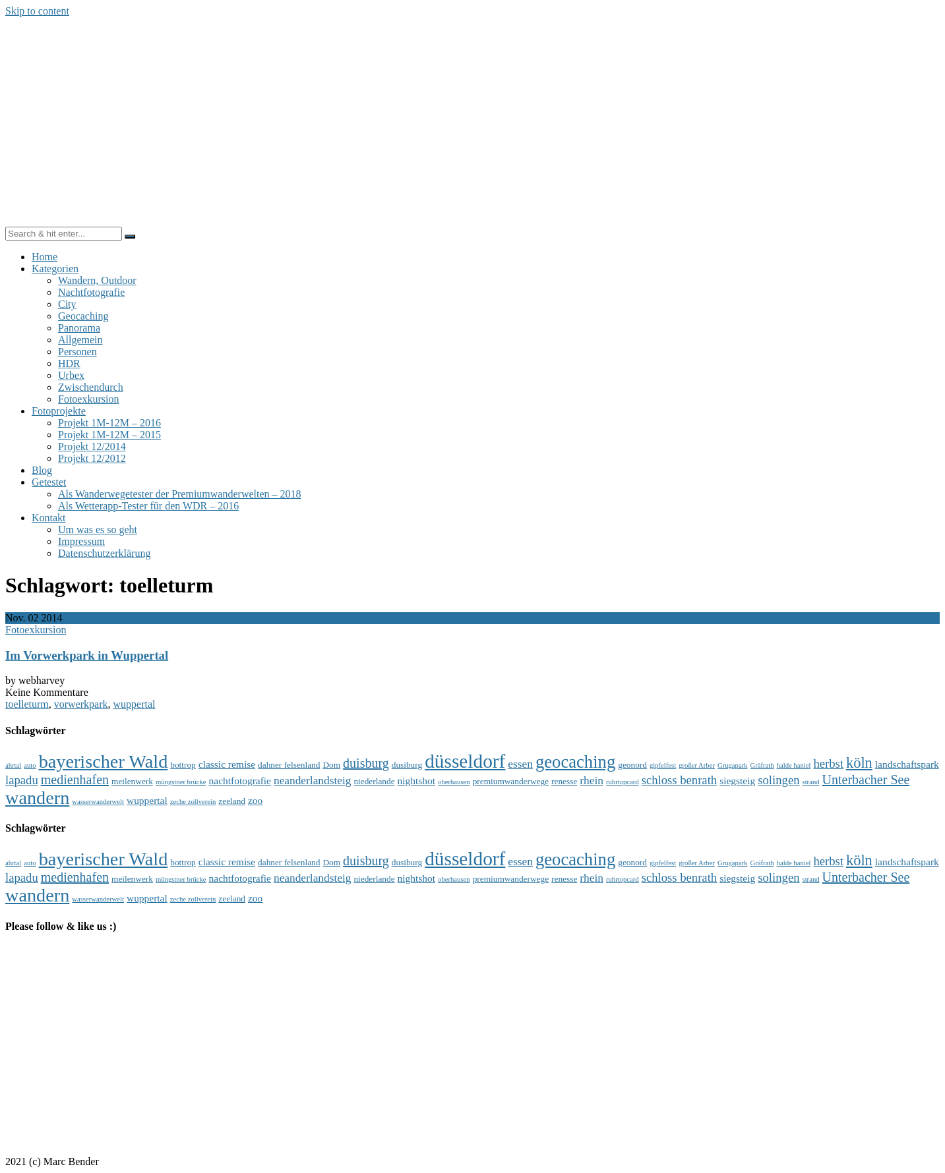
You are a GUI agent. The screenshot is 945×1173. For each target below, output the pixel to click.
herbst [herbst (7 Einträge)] (828, 763)
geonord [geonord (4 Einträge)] (632, 765)
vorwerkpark (81, 704)
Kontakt (49, 517)
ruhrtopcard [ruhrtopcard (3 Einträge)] (622, 782)
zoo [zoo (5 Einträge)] (255, 800)
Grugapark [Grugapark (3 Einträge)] (732, 765)
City (67, 304)
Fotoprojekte (59, 410)
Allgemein (80, 339)
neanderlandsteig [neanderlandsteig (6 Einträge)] (312, 780)
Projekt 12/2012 (92, 458)
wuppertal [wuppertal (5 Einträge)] (147, 800)
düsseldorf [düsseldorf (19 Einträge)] (465, 761)
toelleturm (27, 704)
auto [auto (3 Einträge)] (30, 765)
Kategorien (55, 268)
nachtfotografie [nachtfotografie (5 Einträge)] (240, 780)
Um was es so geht (97, 529)
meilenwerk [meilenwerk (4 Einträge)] (132, 781)
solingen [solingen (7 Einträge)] (778, 780)
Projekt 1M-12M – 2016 (109, 422)
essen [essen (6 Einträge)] (520, 764)
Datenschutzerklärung (104, 553)
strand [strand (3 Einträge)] (811, 782)
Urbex (71, 375)
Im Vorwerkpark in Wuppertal (86, 655)
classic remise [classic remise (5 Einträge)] (226, 764)
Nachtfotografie (91, 292)
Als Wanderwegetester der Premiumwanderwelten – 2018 (179, 494)
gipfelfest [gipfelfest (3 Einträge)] (663, 765)
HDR (69, 363)
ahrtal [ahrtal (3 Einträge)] (13, 765)
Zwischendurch (90, 387)
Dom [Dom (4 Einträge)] (331, 765)
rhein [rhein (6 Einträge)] (591, 780)
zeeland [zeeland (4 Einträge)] (231, 801)
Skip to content (37, 10)
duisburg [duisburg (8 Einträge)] (366, 763)
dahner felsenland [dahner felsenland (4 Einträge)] (289, 765)
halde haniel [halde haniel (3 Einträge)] (794, 765)
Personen (77, 351)
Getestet (49, 482)
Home (44, 256)
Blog (42, 470)
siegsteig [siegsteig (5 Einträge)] (737, 780)
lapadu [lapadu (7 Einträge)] (21, 780)
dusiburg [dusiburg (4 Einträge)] (407, 765)
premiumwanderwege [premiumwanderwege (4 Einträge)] (511, 781)
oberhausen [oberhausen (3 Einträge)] (454, 782)
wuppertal (134, 704)
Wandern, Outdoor (97, 280)
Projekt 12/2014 (92, 446)
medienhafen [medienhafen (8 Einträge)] (75, 779)
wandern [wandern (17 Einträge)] (37, 797)
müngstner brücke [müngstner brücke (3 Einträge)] (181, 782)
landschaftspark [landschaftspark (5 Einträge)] (907, 764)
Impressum (81, 541)
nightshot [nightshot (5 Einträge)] (417, 780)
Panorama (79, 327)
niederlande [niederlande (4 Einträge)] (373, 781)
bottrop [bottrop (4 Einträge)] (183, 765)
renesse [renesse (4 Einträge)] (564, 781)
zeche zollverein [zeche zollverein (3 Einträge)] (193, 801)
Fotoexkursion (88, 399)
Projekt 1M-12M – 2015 (109, 434)
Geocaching (83, 316)
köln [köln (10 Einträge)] (859, 763)
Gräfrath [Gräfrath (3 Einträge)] (762, 765)
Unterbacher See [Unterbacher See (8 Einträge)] (866, 779)
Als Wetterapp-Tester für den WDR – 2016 (148, 505)
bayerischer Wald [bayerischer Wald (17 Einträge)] (103, 761)
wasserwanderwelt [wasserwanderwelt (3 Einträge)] (98, 801)
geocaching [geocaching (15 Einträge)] (575, 762)
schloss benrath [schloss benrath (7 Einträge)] (679, 780)
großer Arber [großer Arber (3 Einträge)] (697, 765)
